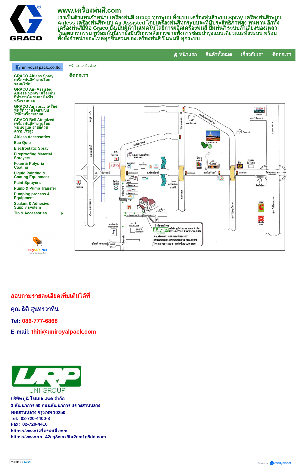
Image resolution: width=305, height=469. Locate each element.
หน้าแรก (75, 66)
